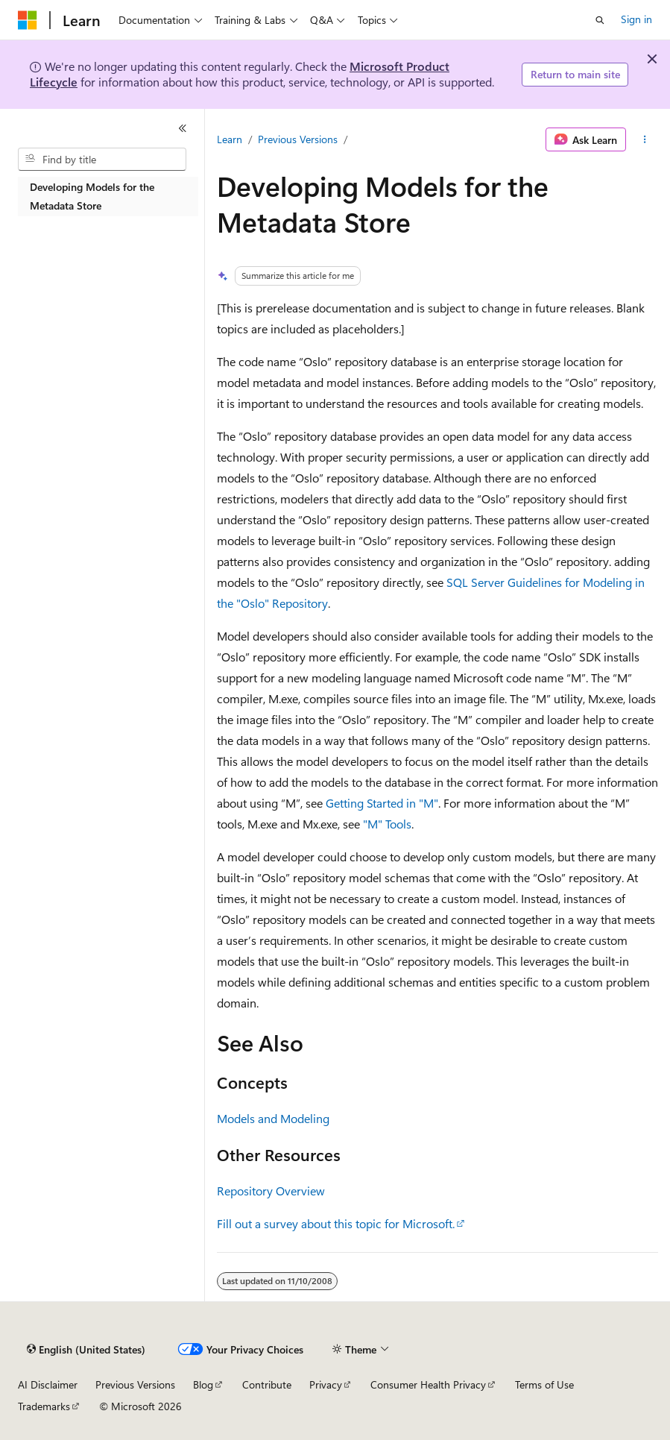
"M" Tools (387, 823)
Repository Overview (271, 1190)
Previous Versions (298, 139)
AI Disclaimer (48, 1384)
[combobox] (102, 160)
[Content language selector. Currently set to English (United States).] (86, 1350)
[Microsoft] (27, 20)
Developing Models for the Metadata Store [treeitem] (92, 196)
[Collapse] (182, 128)
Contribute (266, 1384)
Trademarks (44, 1406)
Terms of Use (544, 1384)
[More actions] (645, 139)
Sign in (636, 19)
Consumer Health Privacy (428, 1384)
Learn (229, 139)
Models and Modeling (273, 1118)
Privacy (325, 1384)
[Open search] (600, 20)
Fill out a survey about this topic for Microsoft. (336, 1223)
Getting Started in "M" (382, 803)
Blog (203, 1384)
